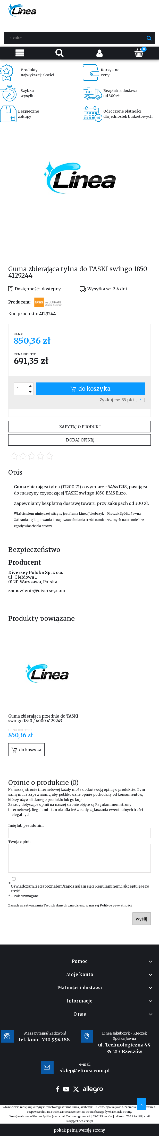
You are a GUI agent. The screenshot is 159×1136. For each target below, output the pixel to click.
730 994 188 (56, 1040)
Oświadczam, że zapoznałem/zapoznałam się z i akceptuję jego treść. (80, 888)
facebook (58, 1089)
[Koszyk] (139, 52)
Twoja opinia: (20, 841)
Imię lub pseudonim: (26, 825)
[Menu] (20, 53)
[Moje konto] (99, 53)
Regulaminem (107, 804)
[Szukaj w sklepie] (80, 38)
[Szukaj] (149, 38)
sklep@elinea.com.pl (79, 1121)
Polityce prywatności (116, 905)
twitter (76, 1089)
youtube (66, 1089)
